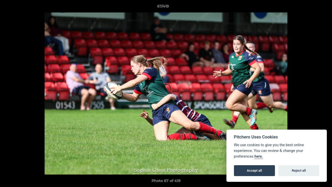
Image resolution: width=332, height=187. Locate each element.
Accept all (254, 170)
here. (258, 156)
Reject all (299, 170)
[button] (310, 7)
